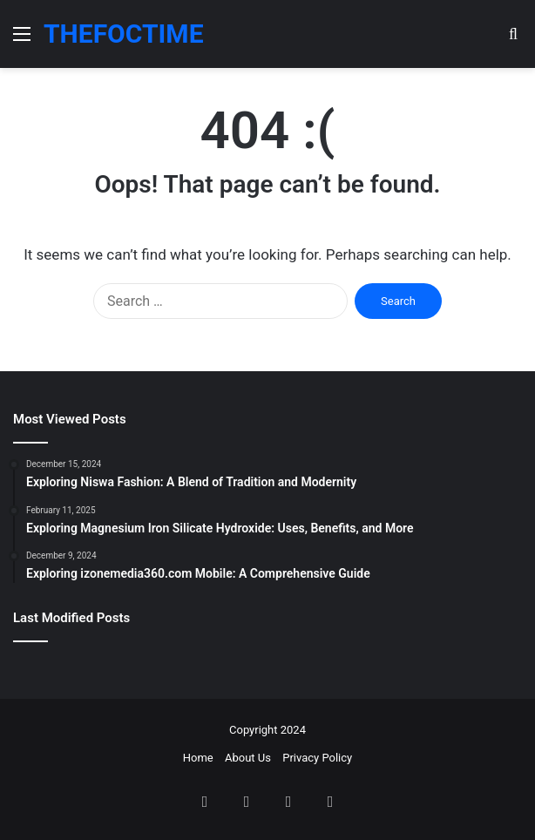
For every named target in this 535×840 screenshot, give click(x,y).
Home (198, 757)
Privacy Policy (317, 757)
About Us (248, 757)
